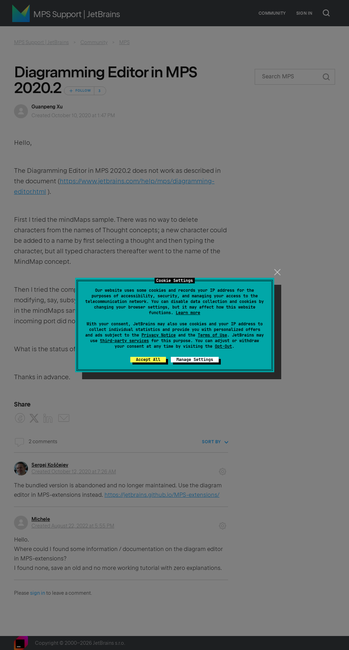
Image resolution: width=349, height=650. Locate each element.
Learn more (188, 313)
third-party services (124, 341)
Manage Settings (194, 359)
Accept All (148, 359)
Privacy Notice (158, 335)
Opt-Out (223, 346)
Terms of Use (212, 335)
